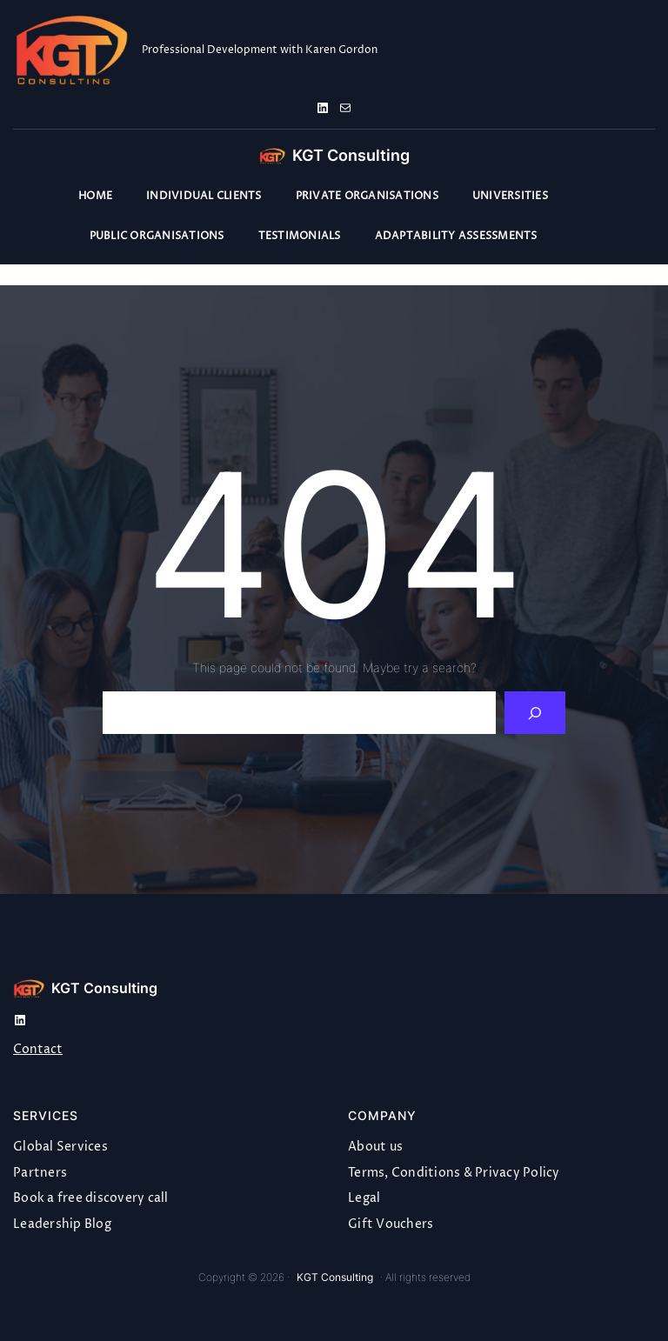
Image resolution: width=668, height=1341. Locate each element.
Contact (38, 1049)
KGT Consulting (351, 155)
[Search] (535, 712)
